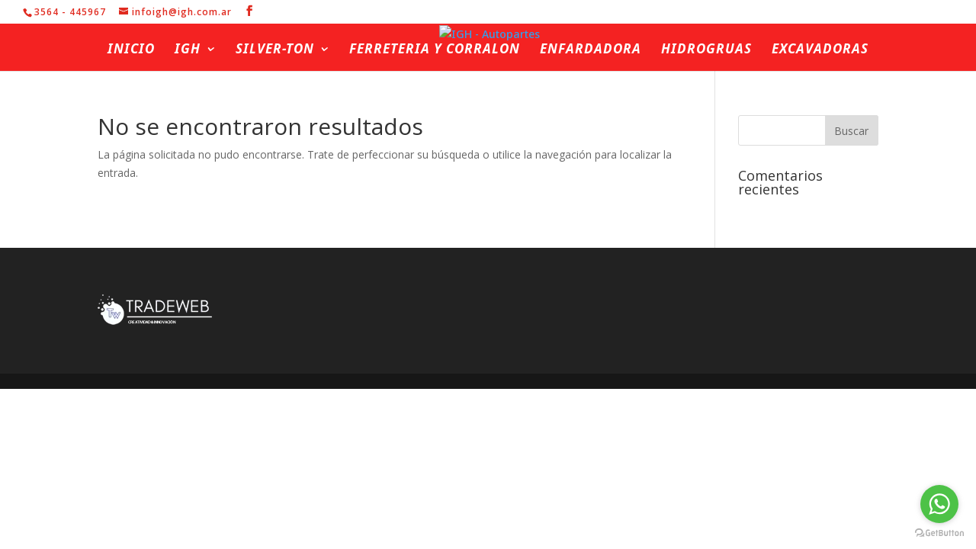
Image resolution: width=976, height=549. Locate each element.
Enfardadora (590, 50)
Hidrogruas (706, 50)
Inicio (131, 50)
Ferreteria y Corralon (434, 50)
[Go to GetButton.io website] (939, 533)
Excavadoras (820, 50)
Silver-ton (275, 50)
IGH (188, 50)
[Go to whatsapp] (939, 504)
